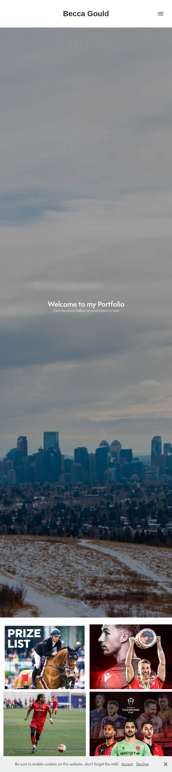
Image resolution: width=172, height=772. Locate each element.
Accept (127, 764)
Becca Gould (86, 13)
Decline (142, 764)
